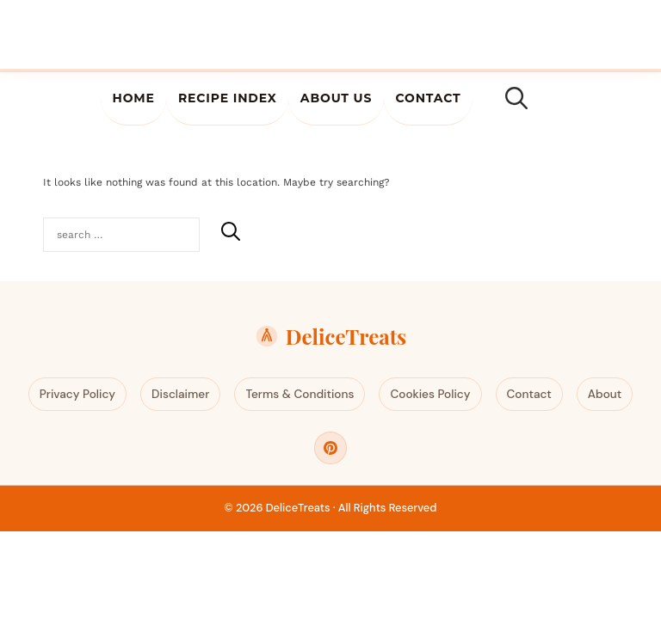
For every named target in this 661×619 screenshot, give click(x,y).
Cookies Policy (430, 394)
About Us (336, 98)
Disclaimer (180, 394)
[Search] (230, 231)
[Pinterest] (330, 448)
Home (133, 98)
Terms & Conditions (299, 394)
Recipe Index (227, 98)
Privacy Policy (77, 394)
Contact (427, 98)
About (604, 394)
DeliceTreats (330, 336)
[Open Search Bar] (516, 99)
